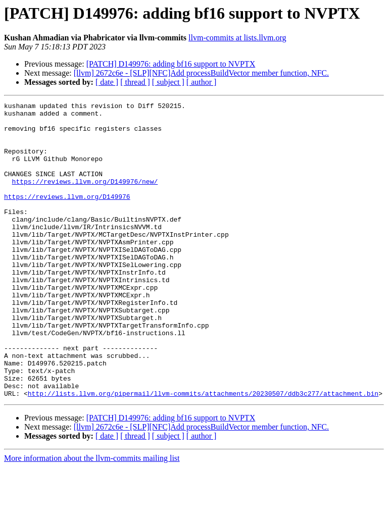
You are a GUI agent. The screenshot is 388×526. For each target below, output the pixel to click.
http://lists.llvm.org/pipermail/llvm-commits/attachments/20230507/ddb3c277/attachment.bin (203, 452)
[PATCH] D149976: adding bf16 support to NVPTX (171, 64)
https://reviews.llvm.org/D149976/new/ (85, 197)
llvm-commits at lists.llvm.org (237, 37)
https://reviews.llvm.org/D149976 (67, 216)
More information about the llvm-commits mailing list (92, 517)
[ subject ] (168, 82)
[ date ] (106, 82)
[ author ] (201, 82)
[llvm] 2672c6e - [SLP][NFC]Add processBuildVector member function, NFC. (201, 73)
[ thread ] (135, 82)
